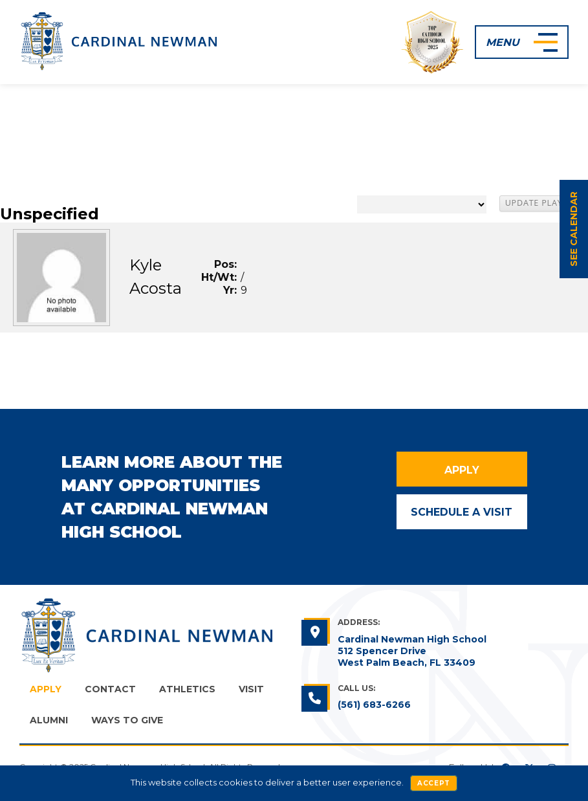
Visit (251, 689)
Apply (461, 470)
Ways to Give (127, 720)
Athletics (187, 689)
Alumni (49, 720)
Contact (110, 689)
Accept (433, 783)
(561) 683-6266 (374, 704)
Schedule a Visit (461, 512)
